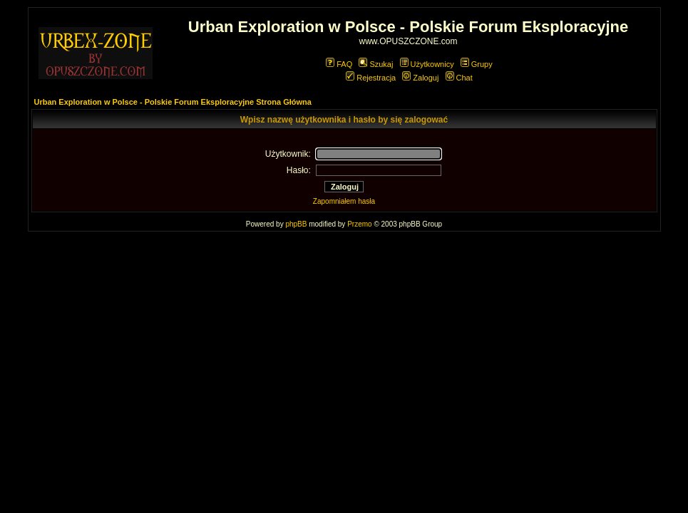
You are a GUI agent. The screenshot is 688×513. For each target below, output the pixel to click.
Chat (459, 77)
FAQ (339, 64)
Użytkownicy (427, 64)
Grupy (477, 64)
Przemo (359, 224)
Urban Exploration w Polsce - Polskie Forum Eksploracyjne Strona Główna (173, 102)
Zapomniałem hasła (344, 201)
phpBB (296, 224)
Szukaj (376, 64)
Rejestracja (371, 77)
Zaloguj (420, 77)
